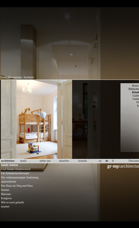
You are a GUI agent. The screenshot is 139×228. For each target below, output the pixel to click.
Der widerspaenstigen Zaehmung (19, 177)
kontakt (82, 160)
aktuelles (64, 160)
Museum (6, 194)
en (100, 160)
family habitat (9, 164)
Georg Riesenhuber (11, 77)
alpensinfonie (8, 181)
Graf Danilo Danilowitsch (15, 169)
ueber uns (45, 160)
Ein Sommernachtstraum (15, 173)
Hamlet (5, 189)
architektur (8, 160)
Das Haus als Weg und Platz (17, 185)
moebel (5, 206)
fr (113, 160)
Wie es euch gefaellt (12, 202)
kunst (23, 160)
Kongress (6, 198)
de (106, 160)
